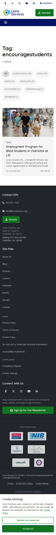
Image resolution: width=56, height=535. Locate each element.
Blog (4, 263)
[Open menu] (5, 22)
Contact (6, 307)
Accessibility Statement (13, 351)
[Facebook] (5, 3)
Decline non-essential (28, 520)
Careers (6, 278)
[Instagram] (19, 3)
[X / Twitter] (12, 3)
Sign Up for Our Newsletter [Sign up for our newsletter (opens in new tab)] (28, 410)
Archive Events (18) (22, 73)
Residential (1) (11, 96)
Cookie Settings (9, 373)
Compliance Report (11, 366)
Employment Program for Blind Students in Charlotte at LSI (27, 151)
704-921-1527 (10, 202)
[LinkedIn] (34, 3)
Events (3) (9, 81)
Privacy (11, 483)
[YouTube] (26, 3)
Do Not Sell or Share (24, 483)
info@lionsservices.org (14, 211)
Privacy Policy (9, 322)
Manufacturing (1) (34, 89)
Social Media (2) (12, 89)
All (6, 73)
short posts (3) (27, 81)
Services (6, 271)
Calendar (46, 3)
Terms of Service (10, 330)
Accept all (28, 528)
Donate (44, 12)
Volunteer (7, 285)
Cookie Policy (8, 337)
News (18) (42, 73)
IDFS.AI (38, 491)
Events (5, 292)
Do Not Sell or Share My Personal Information (24, 344)
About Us (6, 256)
